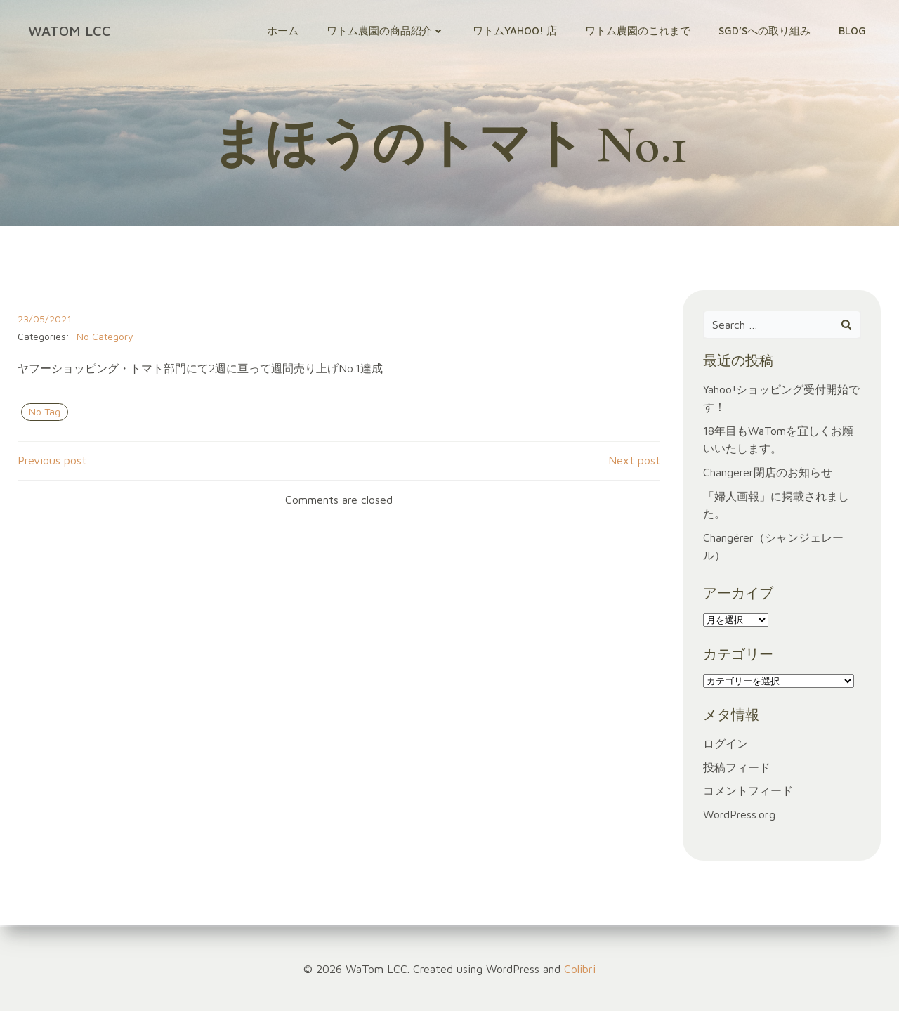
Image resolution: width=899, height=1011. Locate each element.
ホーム (285, 31)
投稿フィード (736, 770)
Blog (854, 31)
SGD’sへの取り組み (767, 31)
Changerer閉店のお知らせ (767, 475)
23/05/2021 (44, 323)
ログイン (725, 747)
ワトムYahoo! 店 (517, 31)
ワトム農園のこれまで (640, 31)
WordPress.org (739, 817)
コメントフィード (748, 794)
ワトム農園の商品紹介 (388, 31)
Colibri (580, 969)
